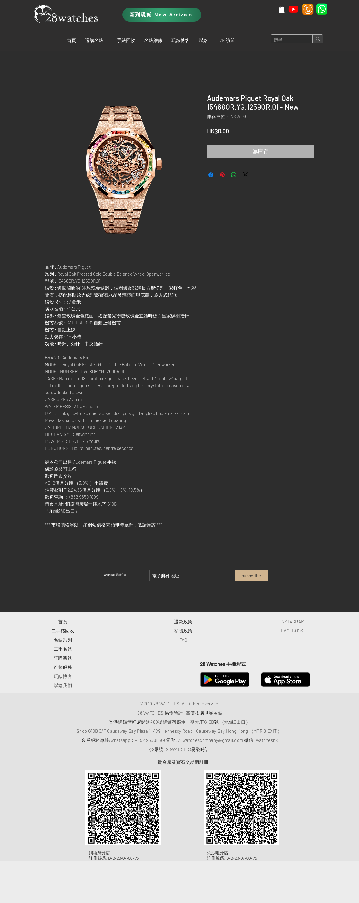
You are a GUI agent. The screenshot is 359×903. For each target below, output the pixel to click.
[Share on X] (245, 174)
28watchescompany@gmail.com (210, 740)
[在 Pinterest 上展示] (222, 174)
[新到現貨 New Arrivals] (161, 15)
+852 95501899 (150, 740)
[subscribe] (251, 575)
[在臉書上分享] (210, 174)
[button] (94, 40)
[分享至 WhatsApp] (234, 174)
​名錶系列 (63, 639)
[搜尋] (287, 40)
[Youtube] (293, 9)
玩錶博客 (63, 676)
